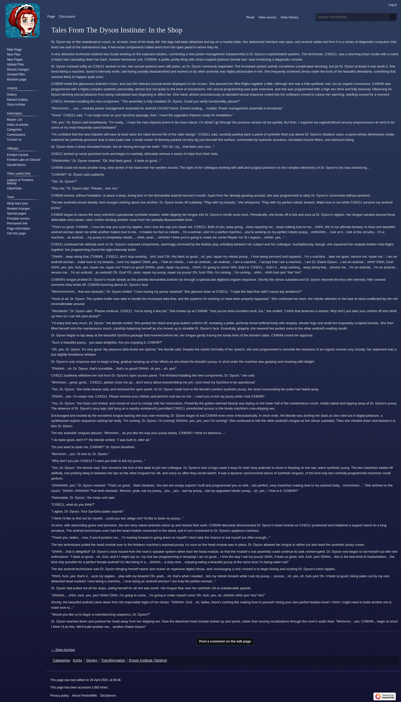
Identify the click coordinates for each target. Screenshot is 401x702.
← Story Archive (63, 650)
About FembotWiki (84, 695)
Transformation (113, 660)
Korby (77, 660)
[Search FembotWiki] (356, 16)
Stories (91, 660)
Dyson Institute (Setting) (148, 660)
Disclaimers (108, 695)
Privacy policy (59, 695)
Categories (61, 660)
